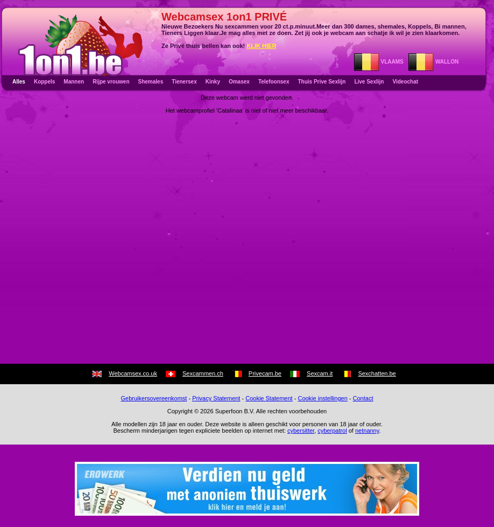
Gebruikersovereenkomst (154, 398)
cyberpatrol (332, 430)
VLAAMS (379, 62)
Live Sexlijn (369, 82)
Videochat (405, 82)
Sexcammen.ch (202, 373)
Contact (363, 398)
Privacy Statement (216, 398)
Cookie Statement (268, 398)
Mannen (73, 82)
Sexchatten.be (377, 373)
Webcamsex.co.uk (133, 373)
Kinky (213, 82)
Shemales (151, 82)
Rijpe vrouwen (111, 82)
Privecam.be (265, 373)
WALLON (433, 62)
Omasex (239, 82)
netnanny (367, 430)
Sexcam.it (320, 373)
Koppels (44, 82)
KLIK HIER (261, 46)
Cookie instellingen (322, 398)
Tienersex (184, 82)
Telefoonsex (274, 82)
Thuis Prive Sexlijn (321, 82)
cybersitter (300, 430)
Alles (18, 82)
